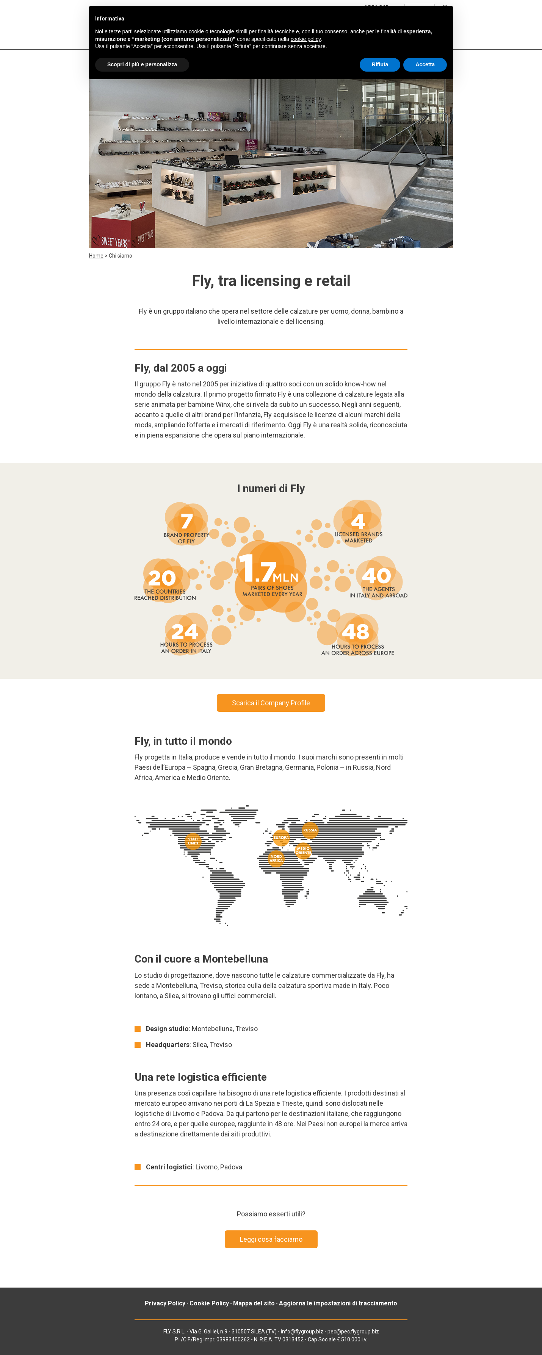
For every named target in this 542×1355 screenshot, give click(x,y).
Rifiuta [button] (380, 64)
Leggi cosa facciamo (271, 1239)
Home (96, 256)
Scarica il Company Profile (271, 703)
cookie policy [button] (306, 39)
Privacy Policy (165, 1303)
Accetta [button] (425, 64)
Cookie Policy (209, 1303)
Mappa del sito (254, 1303)
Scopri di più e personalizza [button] (142, 64)
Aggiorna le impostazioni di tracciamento (338, 1303)
